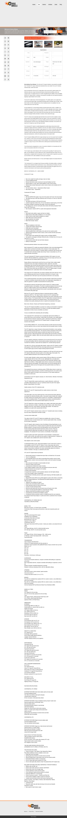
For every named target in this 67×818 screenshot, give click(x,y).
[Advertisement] (33, 16)
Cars (39, 4)
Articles (50, 4)
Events (44, 4)
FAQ (61, 4)
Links (56, 4)
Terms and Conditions (39, 811)
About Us (25, 811)
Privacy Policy (31, 811)
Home (34, 4)
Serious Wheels (33, 816)
